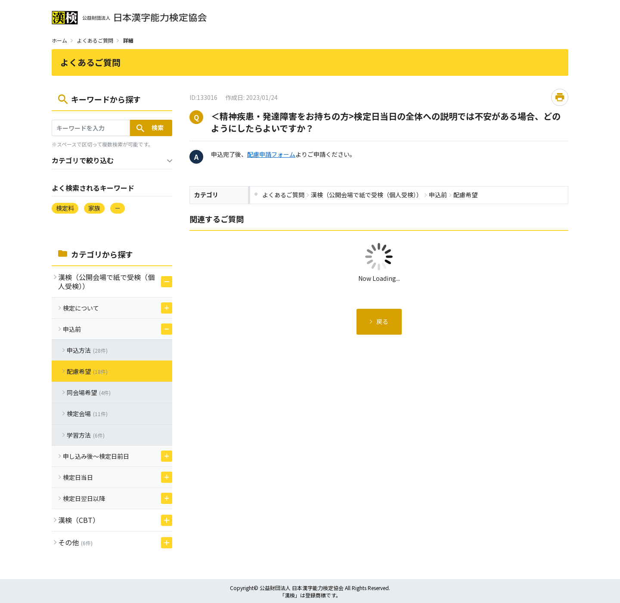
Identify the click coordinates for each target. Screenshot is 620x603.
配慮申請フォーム (271, 154)
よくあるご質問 (95, 40)
